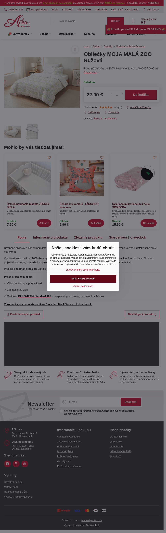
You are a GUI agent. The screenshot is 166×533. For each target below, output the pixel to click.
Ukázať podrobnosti (83, 286)
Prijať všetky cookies (83, 278)
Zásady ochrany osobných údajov (83, 269)
